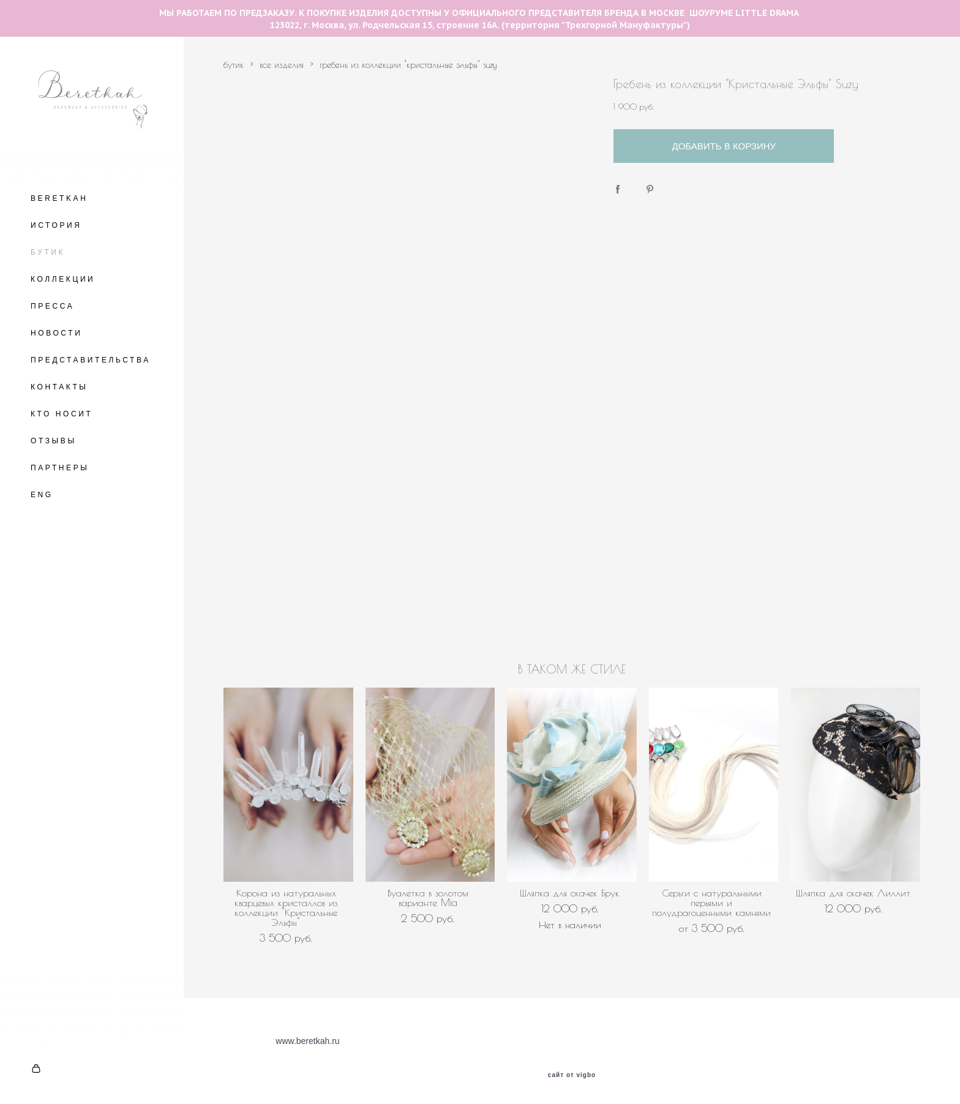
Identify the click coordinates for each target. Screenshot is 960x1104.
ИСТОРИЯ (56, 225)
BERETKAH (59, 198)
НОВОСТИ (56, 333)
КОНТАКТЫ (59, 387)
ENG (42, 494)
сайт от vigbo (572, 1075)
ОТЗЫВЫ (54, 441)
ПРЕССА (52, 306)
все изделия (282, 65)
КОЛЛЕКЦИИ (63, 279)
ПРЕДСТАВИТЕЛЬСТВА (91, 360)
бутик (233, 65)
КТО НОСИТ (61, 414)
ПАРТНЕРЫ (60, 468)
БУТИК (48, 252)
